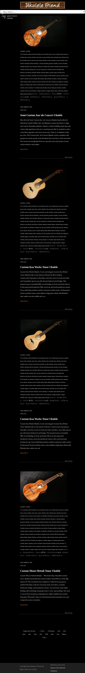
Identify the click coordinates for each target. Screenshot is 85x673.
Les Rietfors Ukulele (30, 75)
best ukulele (54, 57)
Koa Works (28, 224)
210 (58, 634)
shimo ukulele (29, 87)
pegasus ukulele (24, 84)
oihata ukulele (32, 81)
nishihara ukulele (62, 78)
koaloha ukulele (41, 72)
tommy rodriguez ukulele (54, 87)
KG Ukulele (49, 69)
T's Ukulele (37, 87)
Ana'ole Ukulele (36, 54)
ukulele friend (24, 91)
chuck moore (36, 516)
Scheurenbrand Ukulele (31, 239)
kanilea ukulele (40, 525)
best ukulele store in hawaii (27, 60)
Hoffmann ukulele (42, 66)
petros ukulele (45, 84)
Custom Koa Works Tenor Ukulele (39, 267)
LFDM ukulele (52, 75)
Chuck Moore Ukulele (46, 516)
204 (24, 634)
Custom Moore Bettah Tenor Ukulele (40, 570)
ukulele (64, 87)
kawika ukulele (29, 69)
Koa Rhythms (38, 528)
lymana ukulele (60, 75)
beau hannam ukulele (62, 206)
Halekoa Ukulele (24, 66)
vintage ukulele (41, 91)
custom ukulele (51, 60)
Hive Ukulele (33, 66)
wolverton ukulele (63, 91)
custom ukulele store (61, 60)
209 (52, 634)
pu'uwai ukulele (54, 84)
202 (59, 631)
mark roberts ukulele (26, 230)
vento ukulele (32, 91)
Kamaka (61, 66)
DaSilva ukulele (24, 63)
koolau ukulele (50, 72)
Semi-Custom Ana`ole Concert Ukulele (41, 115)
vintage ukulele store (51, 91)
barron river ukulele (54, 54)
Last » (44, 637)
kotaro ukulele (58, 72)
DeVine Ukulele (33, 63)
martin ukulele (33, 78)
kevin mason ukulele (39, 69)
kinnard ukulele (57, 69)
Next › (64, 634)
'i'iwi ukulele (23, 54)
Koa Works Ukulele (31, 72)
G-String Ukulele (43, 63)
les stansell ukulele (42, 75)
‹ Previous (51, 631)
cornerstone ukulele (41, 60)
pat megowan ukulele (62, 81)
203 (64, 631)
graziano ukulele (53, 63)
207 (41, 634)
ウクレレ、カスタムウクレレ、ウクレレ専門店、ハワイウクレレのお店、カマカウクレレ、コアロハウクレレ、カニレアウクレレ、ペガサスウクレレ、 (44, 97)
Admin (34, 669)
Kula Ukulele (23, 227)
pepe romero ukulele (35, 84)
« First (42, 631)
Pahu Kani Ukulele (51, 81)
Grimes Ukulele (62, 63)
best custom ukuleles (45, 57)
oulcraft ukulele (40, 81)
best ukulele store (63, 57)
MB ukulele (41, 78)
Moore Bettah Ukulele (50, 78)
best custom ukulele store (32, 57)
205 (29, 634)
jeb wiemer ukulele (53, 66)
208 (46, 634)
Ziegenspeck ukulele (26, 94)
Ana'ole (30, 54)
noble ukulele (24, 81)
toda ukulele (43, 87)
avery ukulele (45, 54)
